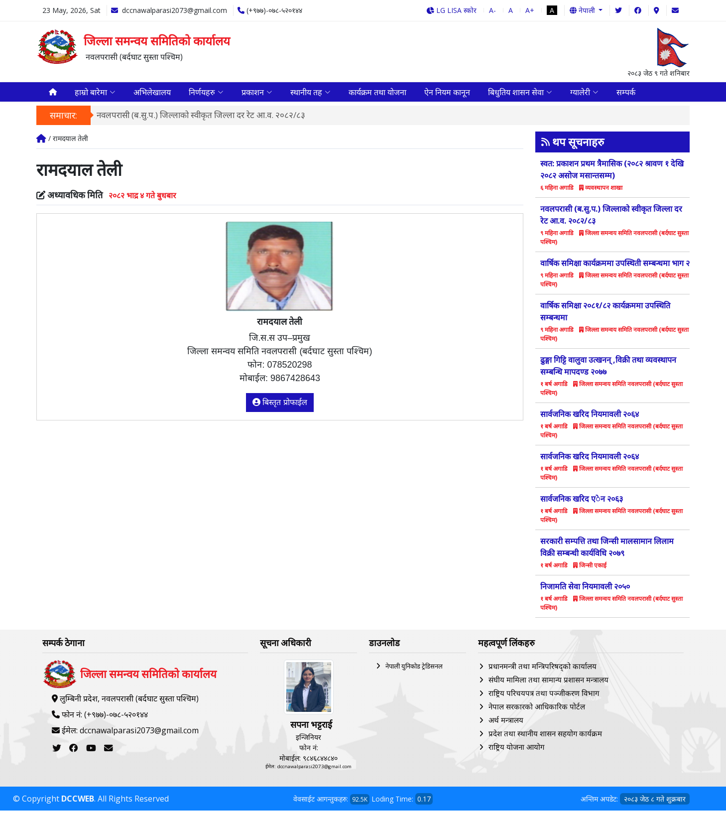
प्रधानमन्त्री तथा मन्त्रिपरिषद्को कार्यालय (542, 672)
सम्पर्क (625, 95)
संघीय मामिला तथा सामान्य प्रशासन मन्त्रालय (548, 685)
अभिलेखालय (152, 95)
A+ (529, 10)
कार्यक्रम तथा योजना (377, 95)
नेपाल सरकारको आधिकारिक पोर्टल (536, 712)
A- (492, 10)
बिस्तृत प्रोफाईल (279, 408)
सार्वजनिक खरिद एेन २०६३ (581, 505)
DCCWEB (77, 805)
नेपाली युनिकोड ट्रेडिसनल (414, 672)
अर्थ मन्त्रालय (505, 726)
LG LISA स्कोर (451, 10)
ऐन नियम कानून (447, 95)
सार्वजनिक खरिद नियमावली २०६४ (589, 420)
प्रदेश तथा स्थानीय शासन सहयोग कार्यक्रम (545, 739)
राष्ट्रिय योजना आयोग (516, 753)
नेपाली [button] (583, 10)
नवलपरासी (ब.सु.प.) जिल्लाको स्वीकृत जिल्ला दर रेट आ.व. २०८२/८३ (201, 121)
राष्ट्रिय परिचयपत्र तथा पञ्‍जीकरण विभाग (543, 699)
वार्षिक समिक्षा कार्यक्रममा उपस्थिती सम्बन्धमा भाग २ (615, 269)
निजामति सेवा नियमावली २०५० (585, 592)
